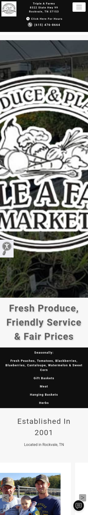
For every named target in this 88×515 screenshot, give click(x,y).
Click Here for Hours (43, 18)
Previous (5, 498)
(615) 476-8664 (44, 25)
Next (82, 498)
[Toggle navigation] (79, 7)
